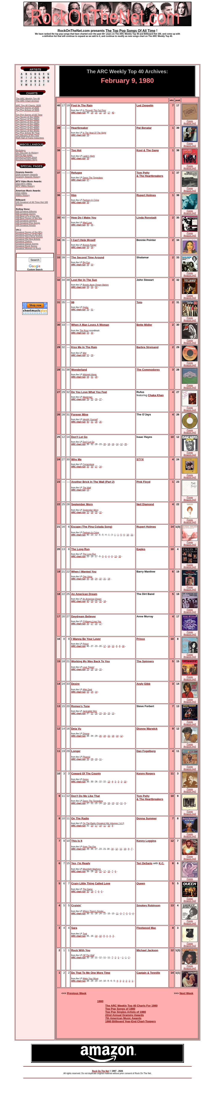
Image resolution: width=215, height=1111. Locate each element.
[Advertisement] (107, 49)
